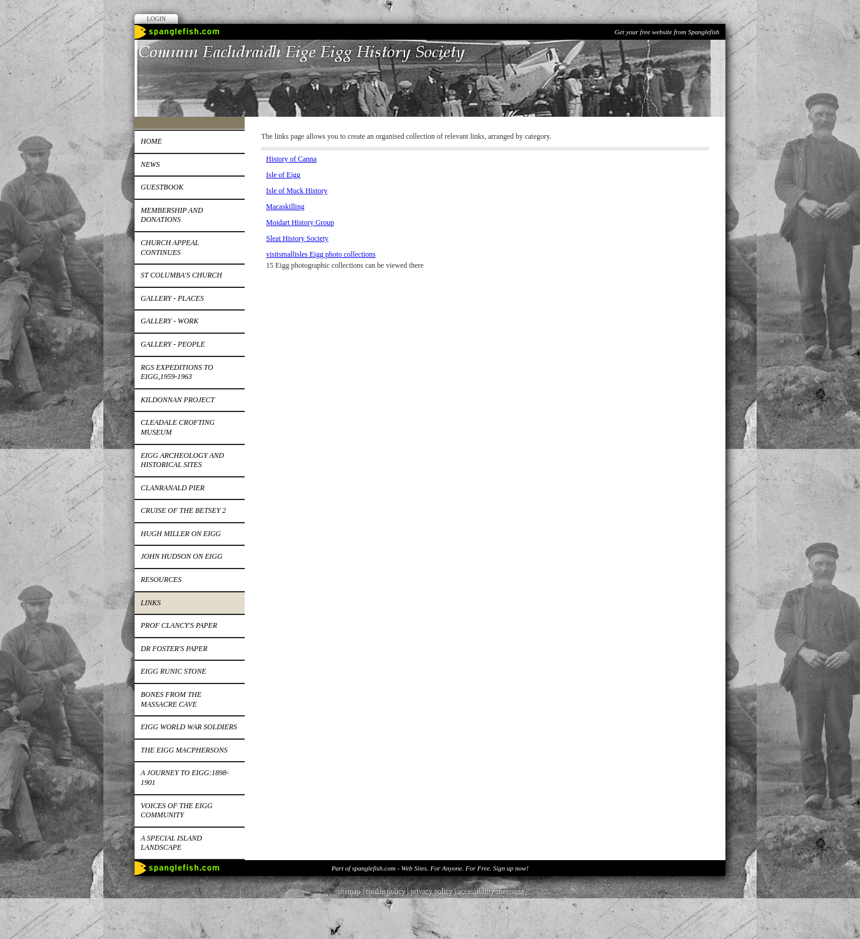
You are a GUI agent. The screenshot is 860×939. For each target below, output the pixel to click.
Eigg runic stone (173, 671)
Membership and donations (172, 215)
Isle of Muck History (296, 190)
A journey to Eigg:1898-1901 (185, 777)
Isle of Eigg (283, 175)
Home (151, 141)
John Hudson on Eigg (182, 556)
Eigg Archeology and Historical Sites (182, 460)
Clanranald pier (172, 488)
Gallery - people (173, 344)
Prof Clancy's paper (179, 625)
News (150, 164)
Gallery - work (169, 321)
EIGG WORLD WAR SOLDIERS (189, 727)
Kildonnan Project (178, 400)
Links (151, 602)
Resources (161, 579)
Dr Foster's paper (174, 648)
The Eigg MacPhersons (184, 750)
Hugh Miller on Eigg (181, 533)
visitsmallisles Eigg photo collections (321, 254)
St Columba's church (181, 275)
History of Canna (291, 159)
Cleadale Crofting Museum (178, 427)
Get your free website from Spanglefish (667, 31)
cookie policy (384, 890)
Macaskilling (285, 206)
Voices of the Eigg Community (176, 810)
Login (156, 18)
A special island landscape (171, 843)
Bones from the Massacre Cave (171, 699)
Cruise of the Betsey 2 (183, 510)
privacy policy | (433, 890)
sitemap (348, 890)
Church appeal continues (170, 247)
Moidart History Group (300, 222)
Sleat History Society (297, 238)
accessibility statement (490, 890)
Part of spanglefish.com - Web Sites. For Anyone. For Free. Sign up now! (430, 868)
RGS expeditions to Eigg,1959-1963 (177, 372)
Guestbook (162, 187)
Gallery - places (172, 298)
